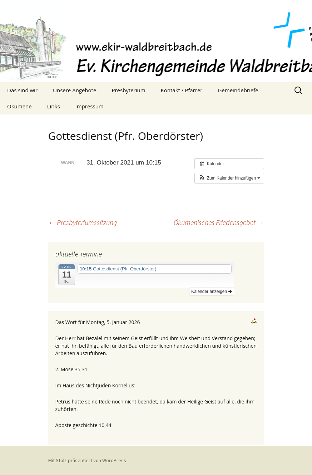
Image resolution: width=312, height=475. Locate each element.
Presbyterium (128, 90)
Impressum (89, 106)
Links (53, 106)
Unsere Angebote (74, 90)
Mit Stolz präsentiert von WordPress (87, 460)
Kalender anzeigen (211, 291)
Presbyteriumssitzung (82, 222)
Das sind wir (22, 90)
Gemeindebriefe (238, 90)
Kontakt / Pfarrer (182, 90)
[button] (229, 178)
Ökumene (19, 106)
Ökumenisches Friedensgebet (219, 222)
